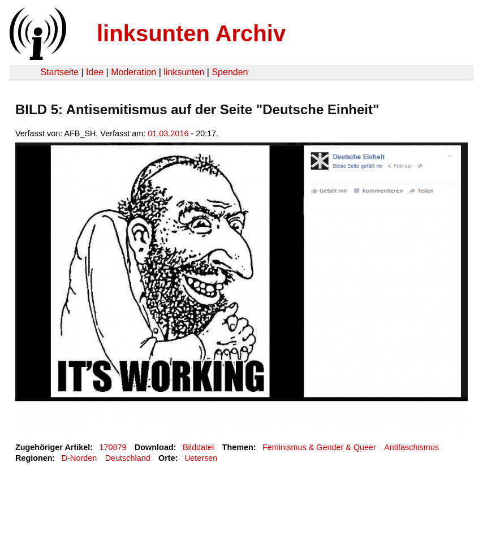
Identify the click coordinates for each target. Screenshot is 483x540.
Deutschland (127, 458)
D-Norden (79, 458)
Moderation (133, 72)
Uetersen (200, 458)
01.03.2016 (168, 133)
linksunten (183, 72)
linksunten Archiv (191, 33)
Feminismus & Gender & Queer (319, 447)
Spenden (230, 72)
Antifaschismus (411, 447)
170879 (113, 447)
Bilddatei (198, 447)
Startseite (59, 72)
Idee (95, 72)
